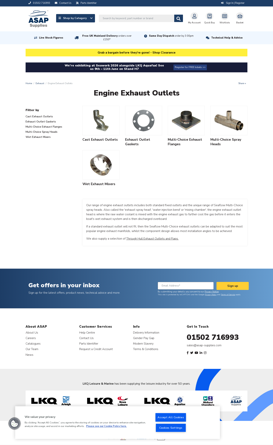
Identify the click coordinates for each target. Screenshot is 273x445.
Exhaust (40, 83)
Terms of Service (228, 294)
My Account (194, 18)
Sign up (232, 286)
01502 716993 (213, 337)
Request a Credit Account (96, 349)
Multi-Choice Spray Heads (41, 132)
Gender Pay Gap (143, 338)
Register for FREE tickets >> (190, 67)
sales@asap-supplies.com (204, 345)
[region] (117, 422)
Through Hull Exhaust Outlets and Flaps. (152, 239)
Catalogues (33, 344)
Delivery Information (146, 333)
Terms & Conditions (145, 349)
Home (29, 83)
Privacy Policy (211, 294)
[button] (15, 423)
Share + (242, 83)
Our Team (32, 349)
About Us (32, 333)
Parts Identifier (88, 344)
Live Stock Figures (51, 37)
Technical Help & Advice (227, 37)
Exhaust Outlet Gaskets (41, 121)
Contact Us (86, 338)
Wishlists (225, 18)
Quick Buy (209, 18)
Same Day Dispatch (171, 36)
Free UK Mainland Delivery (107, 37)
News (29, 355)
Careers (31, 338)
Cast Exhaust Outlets (39, 116)
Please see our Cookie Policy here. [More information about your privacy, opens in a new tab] (106, 426)
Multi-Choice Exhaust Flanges (44, 127)
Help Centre (87, 333)
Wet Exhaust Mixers (38, 137)
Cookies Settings (170, 428)
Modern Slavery (143, 344)
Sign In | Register (233, 3)
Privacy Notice (212, 291)
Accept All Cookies (171, 417)
